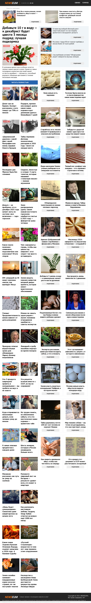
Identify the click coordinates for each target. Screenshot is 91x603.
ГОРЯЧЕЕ (85, 3)
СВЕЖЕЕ (77, 3)
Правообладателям (65, 602)
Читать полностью (20, 82)
